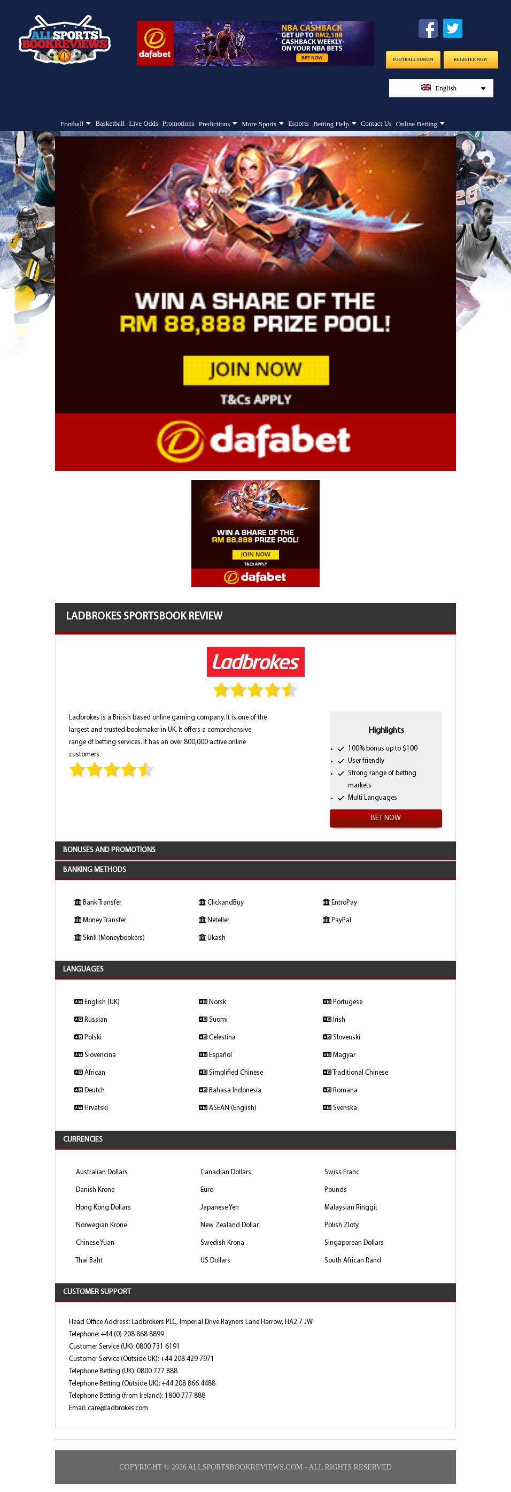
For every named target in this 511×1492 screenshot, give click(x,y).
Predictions (214, 124)
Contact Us (376, 123)
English (453, 88)
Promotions (178, 123)
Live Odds (143, 123)
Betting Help (331, 124)
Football (71, 124)
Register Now (470, 59)
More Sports (259, 124)
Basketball (110, 123)
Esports (298, 123)
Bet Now (386, 818)
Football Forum (412, 59)
